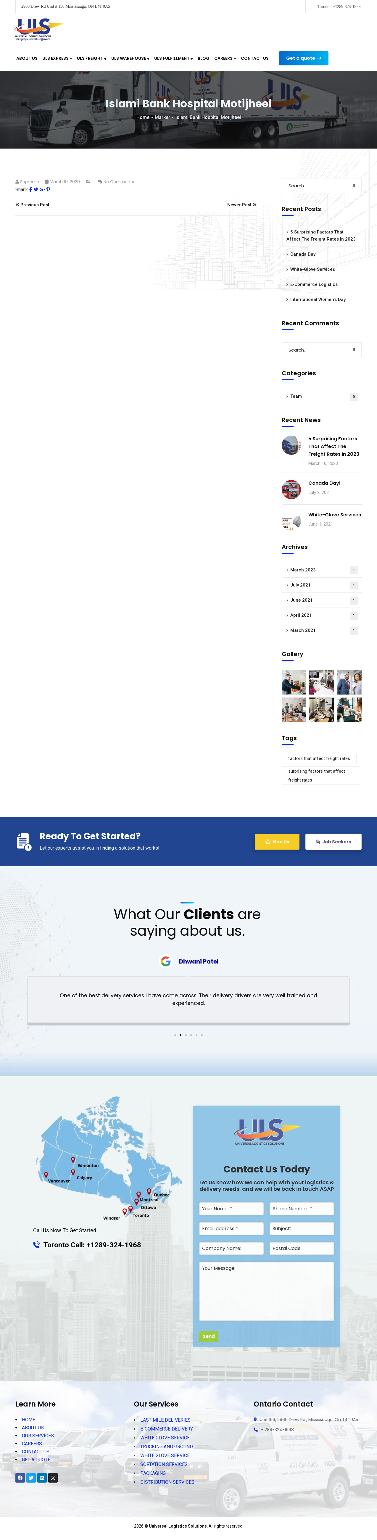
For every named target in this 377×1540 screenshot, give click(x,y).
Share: (21, 189)
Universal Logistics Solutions (178, 1526)
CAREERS (32, 1443)
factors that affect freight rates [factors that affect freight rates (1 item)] (319, 758)
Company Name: (221, 1248)
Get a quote (303, 58)
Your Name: (217, 1208)
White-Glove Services (312, 269)
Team (324, 397)
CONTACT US (35, 1451)
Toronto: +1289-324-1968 (340, 6)
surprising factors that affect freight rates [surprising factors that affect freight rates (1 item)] (316, 776)
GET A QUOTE (36, 1459)
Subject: (282, 1228)
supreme (29, 182)
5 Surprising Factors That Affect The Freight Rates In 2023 (321, 235)
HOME (28, 1420)
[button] (175, 1035)
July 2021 (324, 585)
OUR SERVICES (38, 1435)
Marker (162, 117)
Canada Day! (303, 254)
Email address (220, 1228)
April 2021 (324, 616)
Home (142, 117)
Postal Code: (287, 1248)
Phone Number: (292, 1208)
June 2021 (324, 601)
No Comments (119, 182)
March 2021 (324, 631)
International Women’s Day (318, 299)
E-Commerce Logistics (314, 284)
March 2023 (324, 570)
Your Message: (218, 1268)
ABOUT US (33, 1428)
